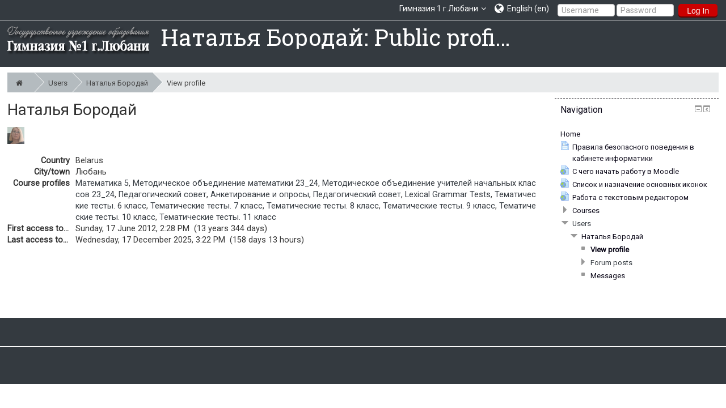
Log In (698, 10)
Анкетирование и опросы (259, 194)
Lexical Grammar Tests (448, 194)
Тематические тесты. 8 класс (323, 206)
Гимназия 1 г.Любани (438, 8)
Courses (586, 210)
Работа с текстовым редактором (630, 197)
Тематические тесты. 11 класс (217, 217)
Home (570, 134)
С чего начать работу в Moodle (625, 171)
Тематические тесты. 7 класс (206, 206)
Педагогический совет (162, 194)
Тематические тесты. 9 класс (439, 206)
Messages (607, 275)
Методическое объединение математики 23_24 (225, 183)
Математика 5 (102, 183)
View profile (186, 83)
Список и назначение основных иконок (639, 184)
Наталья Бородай (119, 82)
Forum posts (611, 262)
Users (60, 82)
